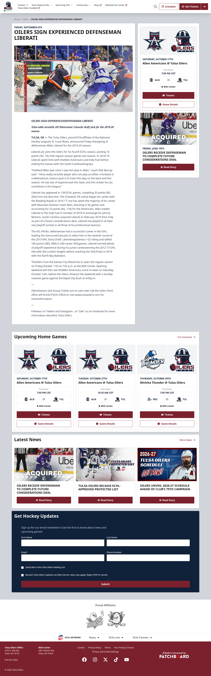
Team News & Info (42, 5)
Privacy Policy (94, 647)
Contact (23, 5)
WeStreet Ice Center (116, 5)
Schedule (169, 6)
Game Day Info (64, 5)
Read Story (168, 167)
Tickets (168, 95)
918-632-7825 (11, 659)
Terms (107, 647)
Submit (105, 584)
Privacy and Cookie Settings (105, 651)
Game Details (168, 104)
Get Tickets (190, 6)
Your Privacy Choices (124, 647)
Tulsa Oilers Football (29, 8)
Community (83, 5)
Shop (98, 5)
